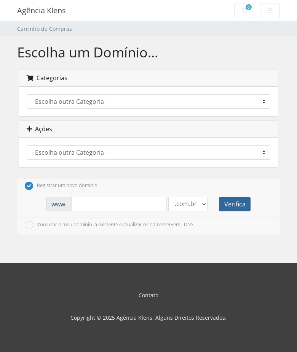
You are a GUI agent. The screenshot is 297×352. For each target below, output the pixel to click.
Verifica (235, 204)
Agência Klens (41, 10)
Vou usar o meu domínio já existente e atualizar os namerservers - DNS (109, 225)
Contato (148, 295)
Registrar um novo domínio (61, 186)
